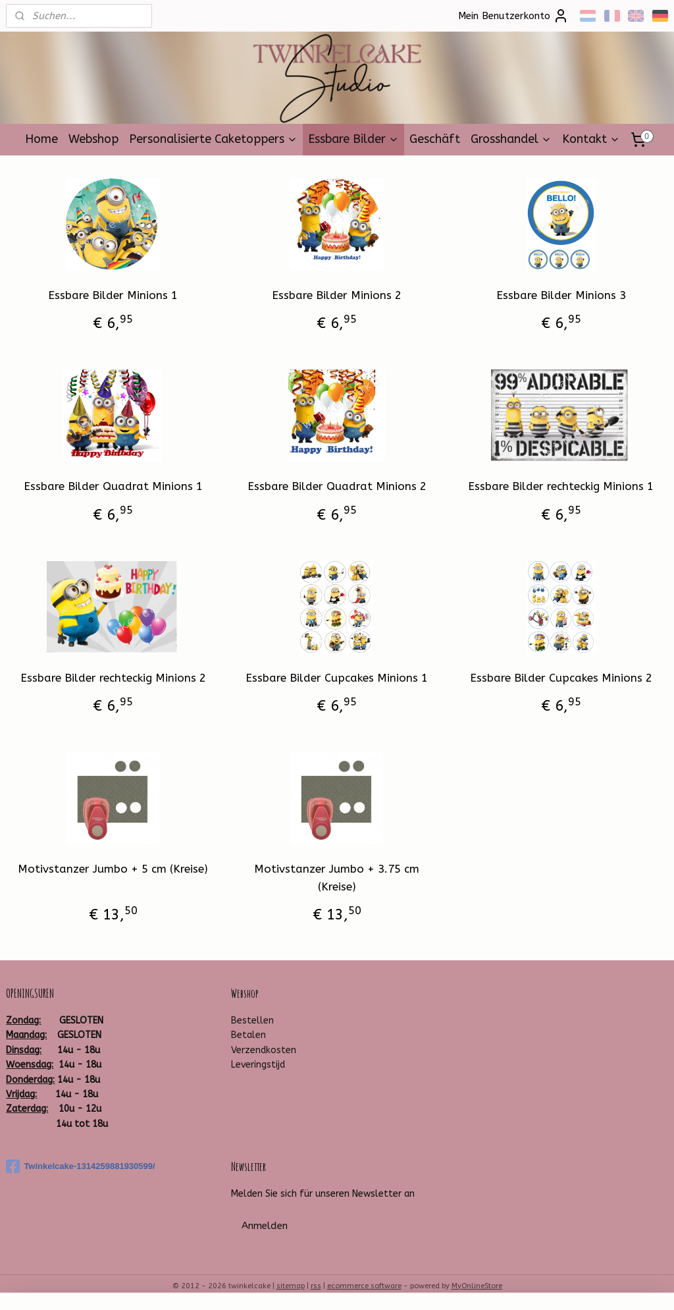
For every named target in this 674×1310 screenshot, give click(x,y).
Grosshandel (511, 139)
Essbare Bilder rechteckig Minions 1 (561, 486)
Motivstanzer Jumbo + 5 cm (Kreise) (113, 868)
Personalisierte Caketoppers (213, 139)
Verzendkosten (263, 1050)
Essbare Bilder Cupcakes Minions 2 (561, 677)
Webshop (93, 139)
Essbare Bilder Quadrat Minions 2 (337, 486)
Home (41, 139)
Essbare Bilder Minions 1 (113, 295)
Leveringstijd (258, 1064)
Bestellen (252, 1020)
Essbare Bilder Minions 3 (561, 295)
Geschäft (434, 139)
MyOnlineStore (477, 1286)
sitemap (290, 1286)
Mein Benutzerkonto (513, 16)
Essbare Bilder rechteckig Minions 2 (113, 677)
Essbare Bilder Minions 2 (337, 295)
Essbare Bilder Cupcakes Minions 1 (337, 677)
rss (316, 1286)
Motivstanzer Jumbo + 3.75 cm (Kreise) (336, 877)
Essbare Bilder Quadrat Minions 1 (113, 486)
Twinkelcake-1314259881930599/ (80, 1166)
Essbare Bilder (353, 139)
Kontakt (591, 139)
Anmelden (265, 1226)
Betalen (248, 1035)
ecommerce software (364, 1286)
